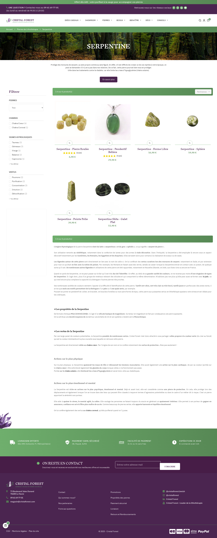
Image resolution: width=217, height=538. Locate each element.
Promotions (116, 492)
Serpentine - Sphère (193, 148)
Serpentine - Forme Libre (152, 148)
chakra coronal (92, 410)
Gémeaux (17, 146)
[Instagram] (177, 7)
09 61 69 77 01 (16, 497)
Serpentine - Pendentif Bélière (112, 150)
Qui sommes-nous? (66, 497)
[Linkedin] (181, 7)
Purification (18, 181)
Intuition (17, 189)
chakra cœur (91, 345)
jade (105, 288)
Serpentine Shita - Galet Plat (112, 220)
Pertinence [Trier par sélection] (204, 91)
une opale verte (117, 288)
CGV (8, 531)
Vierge (16, 150)
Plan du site (34, 531)
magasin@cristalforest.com (22, 501)
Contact (61, 492)
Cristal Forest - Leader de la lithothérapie (184, 503)
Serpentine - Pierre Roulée (72, 148)
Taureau (17, 142)
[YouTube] (185, 7)
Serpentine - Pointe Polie (72, 218)
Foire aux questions (67, 509)
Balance (17, 154)
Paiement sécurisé (119, 503)
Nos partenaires (65, 503)
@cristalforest (172, 495)
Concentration (19, 185)
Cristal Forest (172, 499)
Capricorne (18, 159)
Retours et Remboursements (123, 514)
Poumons (17, 177)
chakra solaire (70, 371)
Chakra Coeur (19, 123)
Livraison (114, 509)
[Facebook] (173, 7)
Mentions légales (19, 531)
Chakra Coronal (20, 127)
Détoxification (19, 193)
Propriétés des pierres (120, 497)
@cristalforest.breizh (175, 491)
